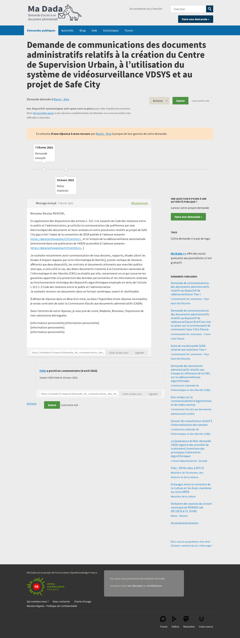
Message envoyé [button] (46, 203)
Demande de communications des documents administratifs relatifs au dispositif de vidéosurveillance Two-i (190, 288)
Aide (94, 30)
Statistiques (111, 30)
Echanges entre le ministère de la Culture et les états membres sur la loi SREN (191, 488)
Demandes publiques (41, 30)
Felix (43, 371)
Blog (83, 30)
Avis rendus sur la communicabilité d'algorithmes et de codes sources (191, 400)
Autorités (67, 30)
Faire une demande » (195, 19)
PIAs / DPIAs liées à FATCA (187, 468)
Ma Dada (55, 12)
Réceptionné (139, 203)
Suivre (180, 101)
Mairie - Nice (61, 99)
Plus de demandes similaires (184, 522)
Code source (206, 622)
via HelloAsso (154, 585)
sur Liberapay (135, 585)
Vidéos (175, 622)
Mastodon (189, 622)
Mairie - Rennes (179, 515)
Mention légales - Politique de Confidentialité (52, 606)
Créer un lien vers (118, 352)
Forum (129, 30)
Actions (158, 101)
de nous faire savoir (43, 113)
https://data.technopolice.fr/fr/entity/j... (56, 248)
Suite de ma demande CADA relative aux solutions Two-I (188, 347)
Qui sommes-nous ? (38, 601)
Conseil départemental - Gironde (189, 461)
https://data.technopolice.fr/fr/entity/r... (56, 239)
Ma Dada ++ (178, 253)
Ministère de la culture (183, 496)
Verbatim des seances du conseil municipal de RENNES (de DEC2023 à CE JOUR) (191, 507)
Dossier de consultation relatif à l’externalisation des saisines (191, 423)
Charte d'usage (82, 601)
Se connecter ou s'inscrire (146, 8)
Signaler (139, 352)
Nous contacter (61, 601)
